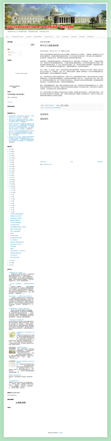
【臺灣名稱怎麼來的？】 (23, 347)
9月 (12, 194)
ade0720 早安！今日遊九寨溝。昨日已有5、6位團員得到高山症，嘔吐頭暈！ (21, 116)
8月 (12, 196)
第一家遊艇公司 (14, 240)
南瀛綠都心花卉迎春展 (15, 216)
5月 (12, 203)
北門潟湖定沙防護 (14, 224)
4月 (12, 205)
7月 (12, 199)
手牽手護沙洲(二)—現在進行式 (18, 250)
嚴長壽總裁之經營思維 (15, 218)
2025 (10, 151)
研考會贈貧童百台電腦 (15, 237)
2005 (10, 262)
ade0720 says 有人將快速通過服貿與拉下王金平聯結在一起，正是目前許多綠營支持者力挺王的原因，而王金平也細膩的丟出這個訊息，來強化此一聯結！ (21, 133)
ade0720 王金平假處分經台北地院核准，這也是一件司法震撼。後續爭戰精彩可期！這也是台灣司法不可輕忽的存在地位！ (21, 120)
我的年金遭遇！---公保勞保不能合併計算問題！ (20, 296)
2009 (10, 181)
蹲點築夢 (73, 36)
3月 (12, 207)
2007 (10, 186)
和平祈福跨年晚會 (14, 257)
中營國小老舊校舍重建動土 (17, 214)
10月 (12, 192)
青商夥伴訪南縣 (14, 235)
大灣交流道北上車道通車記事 (16, 319)
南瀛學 (12, 248)
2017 (10, 164)
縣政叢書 (82, 36)
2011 (10, 177)
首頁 (7, 36)
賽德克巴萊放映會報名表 (15, 375)
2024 (10, 153)
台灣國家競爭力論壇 (17, 36)
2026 (10, 149)
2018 (10, 162)
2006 (10, 260)
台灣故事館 (65, 36)
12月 (12, 188)
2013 (10, 173)
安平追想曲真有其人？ (14, 381)
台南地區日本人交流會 (15, 244)
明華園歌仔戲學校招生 (15, 253)
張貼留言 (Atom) (48, 164)
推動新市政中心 (49, 36)
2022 (10, 155)
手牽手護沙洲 (13, 255)
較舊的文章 (100, 161)
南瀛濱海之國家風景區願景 (17, 242)
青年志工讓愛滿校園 (55, 107)
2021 (10, 158)
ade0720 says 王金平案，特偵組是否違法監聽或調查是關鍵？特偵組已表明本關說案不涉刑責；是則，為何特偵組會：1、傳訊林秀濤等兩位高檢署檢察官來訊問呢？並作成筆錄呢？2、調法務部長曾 (21, 138)
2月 (12, 209)
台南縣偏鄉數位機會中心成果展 (18, 227)
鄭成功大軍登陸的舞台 (15, 229)
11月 (12, 190)
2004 (10, 265)
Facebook (9, 102)
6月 (12, 201)
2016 (10, 166)
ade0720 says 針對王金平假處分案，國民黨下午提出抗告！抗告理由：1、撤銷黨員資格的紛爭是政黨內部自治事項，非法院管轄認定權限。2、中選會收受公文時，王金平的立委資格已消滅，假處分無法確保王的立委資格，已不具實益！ (21, 126)
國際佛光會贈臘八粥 (15, 220)
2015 (10, 168)
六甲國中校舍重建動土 (15, 222)
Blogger (61, 432)
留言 (10, 55)
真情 (58, 36)
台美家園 (28, 36)
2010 (10, 179)
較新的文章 (43, 161)
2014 (10, 171)
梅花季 (12, 233)
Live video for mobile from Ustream (14, 86)
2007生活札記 (47, 107)
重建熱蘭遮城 (38, 36)
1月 (12, 212)
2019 (10, 160)
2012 (10, 175)
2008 (10, 184)
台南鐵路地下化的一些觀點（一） (17, 272)
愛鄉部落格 (90, 36)
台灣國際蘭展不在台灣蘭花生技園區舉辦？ (19, 308)
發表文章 (11, 52)
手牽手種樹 (13, 246)
